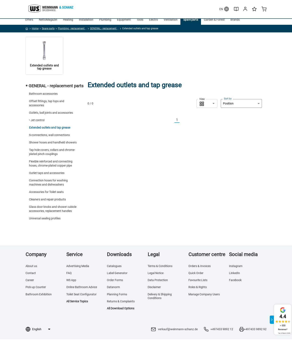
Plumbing (105, 23)
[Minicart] (264, 9)
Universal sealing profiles (45, 222)
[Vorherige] (171, 124)
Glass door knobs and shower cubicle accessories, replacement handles (52, 212)
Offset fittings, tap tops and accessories (46, 107)
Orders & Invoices (199, 270)
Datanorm (113, 291)
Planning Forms (117, 298)
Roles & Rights (197, 291)
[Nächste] (182, 124)
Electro (153, 23)
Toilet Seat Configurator (81, 298)
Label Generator (117, 277)
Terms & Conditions (160, 270)
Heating (68, 23)
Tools (140, 23)
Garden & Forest (214, 23)
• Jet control (36, 124)
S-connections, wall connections (49, 139)
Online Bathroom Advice (81, 291)
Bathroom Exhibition (39, 298)
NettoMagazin (48, 23)
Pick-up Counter (36, 291)
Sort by (228, 102)
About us (31, 270)
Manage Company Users (204, 298)
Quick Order (195, 277)
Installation (86, 23)
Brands (235, 23)
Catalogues (114, 270)
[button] (206, 107)
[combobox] (206, 107)
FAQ (69, 277)
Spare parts (190, 23)
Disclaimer (154, 291)
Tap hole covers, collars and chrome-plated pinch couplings (52, 156)
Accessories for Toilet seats (46, 196)
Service (74, 258)
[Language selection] (41, 333)
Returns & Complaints (121, 305)
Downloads (119, 258)
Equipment (124, 23)
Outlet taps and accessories (46, 177)
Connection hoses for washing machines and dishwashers (48, 186)
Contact (31, 277)
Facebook (235, 284)
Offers (29, 23)
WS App (71, 284)
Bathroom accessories (43, 97)
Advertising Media (77, 270)
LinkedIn (234, 277)
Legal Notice (156, 277)
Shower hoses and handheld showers (53, 146)
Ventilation (171, 23)
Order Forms (115, 284)
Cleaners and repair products (47, 203)
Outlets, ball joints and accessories (51, 116)
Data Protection (158, 284)
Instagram (235, 270)
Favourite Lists (197, 284)
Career (30, 284)
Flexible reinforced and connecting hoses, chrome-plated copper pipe (50, 167)
